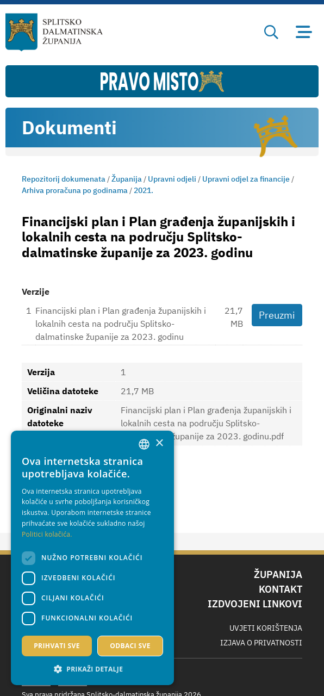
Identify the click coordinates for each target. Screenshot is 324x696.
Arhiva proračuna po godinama (75, 190)
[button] (92, 668)
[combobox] (144, 444)
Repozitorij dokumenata (63, 179)
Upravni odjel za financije (246, 179)
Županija (126, 179)
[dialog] (92, 558)
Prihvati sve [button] (57, 645)
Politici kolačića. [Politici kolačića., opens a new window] (47, 534)
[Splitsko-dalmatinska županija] (54, 32)
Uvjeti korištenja (265, 628)
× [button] (159, 443)
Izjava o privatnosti (261, 643)
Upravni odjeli (172, 179)
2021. (143, 190)
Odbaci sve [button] (130, 645)
